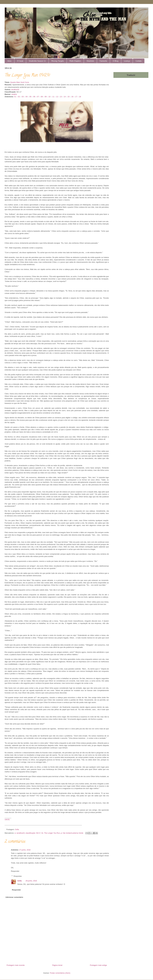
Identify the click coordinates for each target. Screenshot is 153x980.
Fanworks (103, 61)
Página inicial (57, 965)
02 (19, 97)
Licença (127, 61)
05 (30, 97)
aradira (14, 94)
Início (9, 61)
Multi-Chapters (75, 61)
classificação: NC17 (32, 833)
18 (80, 97)
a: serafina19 (20, 833)
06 (34, 97)
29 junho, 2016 (31, 881)
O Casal (20, 61)
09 (46, 97)
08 (42, 97)
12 (57, 97)
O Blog (115, 61)
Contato (139, 61)
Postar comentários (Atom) (60, 973)
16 (72, 97)
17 (76, 97)
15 (68, 97)
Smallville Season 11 (37, 61)
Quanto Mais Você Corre (19, 82)
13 (61, 97)
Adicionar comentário (14, 897)
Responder (15, 871)
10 (49, 97)
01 (15, 97)
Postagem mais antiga (98, 965)
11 (53, 97)
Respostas (18, 876)
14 (65, 97)
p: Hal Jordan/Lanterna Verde (72, 833)
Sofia (19, 881)
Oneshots (90, 61)
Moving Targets (57, 61)
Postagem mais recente (16, 965)
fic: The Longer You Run (51, 833)
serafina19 (15, 90)
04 (26, 97)
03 (23, 97)
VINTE (7, 820)
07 (38, 97)
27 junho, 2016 (24, 850)
